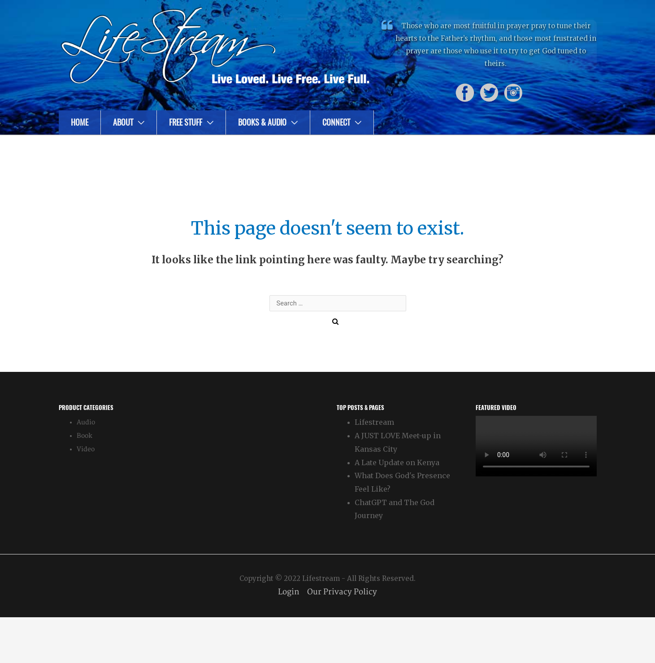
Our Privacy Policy (343, 592)
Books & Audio (262, 122)
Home (79, 122)
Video (86, 449)
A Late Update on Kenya (397, 462)
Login (287, 592)
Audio (86, 422)
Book (84, 436)
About (123, 122)
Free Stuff (185, 122)
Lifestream (374, 422)
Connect (336, 122)
